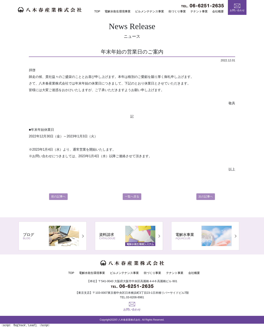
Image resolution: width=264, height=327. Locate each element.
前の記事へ (58, 196)
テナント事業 (199, 11)
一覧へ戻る (132, 196)
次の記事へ (205, 196)
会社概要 (218, 11)
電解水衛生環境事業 (118, 11)
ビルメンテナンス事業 (149, 11)
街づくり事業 (177, 11)
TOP (97, 11)
